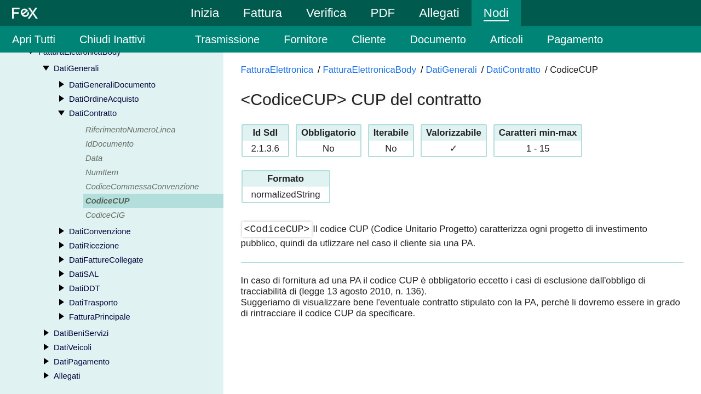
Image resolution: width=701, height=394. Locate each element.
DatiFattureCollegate (106, 260)
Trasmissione (227, 39)
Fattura (262, 13)
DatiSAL (84, 274)
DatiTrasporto (93, 302)
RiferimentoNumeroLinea (130, 129)
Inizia (205, 13)
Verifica (326, 13)
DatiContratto (93, 113)
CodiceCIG (105, 215)
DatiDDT (84, 288)
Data (93, 158)
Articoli (506, 39)
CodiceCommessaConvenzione (142, 186)
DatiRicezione (94, 245)
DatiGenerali (76, 68)
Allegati (439, 13)
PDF (382, 13)
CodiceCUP (107, 200)
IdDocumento (109, 144)
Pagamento (575, 39)
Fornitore (305, 39)
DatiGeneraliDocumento (112, 84)
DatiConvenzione (100, 231)
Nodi (496, 13)
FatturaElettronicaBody (369, 70)
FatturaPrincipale (99, 316)
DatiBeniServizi (81, 333)
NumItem (101, 172)
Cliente (369, 39)
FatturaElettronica (277, 70)
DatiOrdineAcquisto (104, 99)
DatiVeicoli (72, 347)
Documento (438, 39)
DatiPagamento (82, 361)
